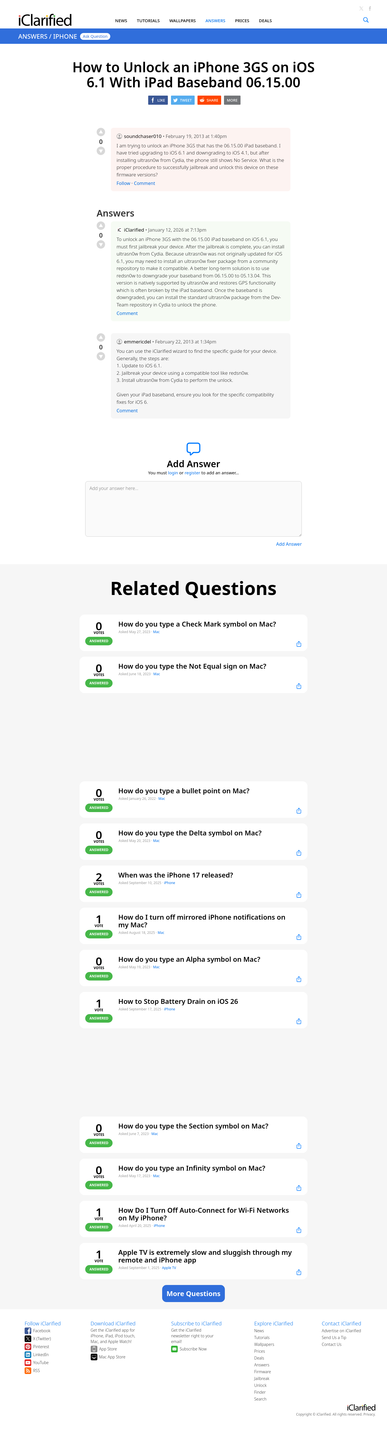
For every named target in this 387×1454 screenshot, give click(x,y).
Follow (123, 183)
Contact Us (331, 1344)
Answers (261, 1364)
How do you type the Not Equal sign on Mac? (192, 666)
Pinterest (41, 1346)
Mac (156, 631)
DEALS (265, 20)
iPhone (169, 882)
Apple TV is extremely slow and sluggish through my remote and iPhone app (205, 1255)
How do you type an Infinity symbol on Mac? (191, 1168)
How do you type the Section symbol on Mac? (193, 1125)
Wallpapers (264, 1344)
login (173, 472)
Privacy (369, 1414)
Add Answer (289, 544)
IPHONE (65, 36)
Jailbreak (261, 1378)
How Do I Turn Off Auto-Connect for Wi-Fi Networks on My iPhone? (203, 1213)
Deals (259, 1358)
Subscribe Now (193, 1349)
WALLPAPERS (182, 20)
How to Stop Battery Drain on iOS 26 (178, 1001)
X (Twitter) (42, 1338)
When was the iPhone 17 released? (175, 875)
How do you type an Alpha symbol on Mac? (189, 959)
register (192, 472)
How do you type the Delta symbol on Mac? (190, 832)
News (259, 1330)
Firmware (262, 1371)
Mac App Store (112, 1357)
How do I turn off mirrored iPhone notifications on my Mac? (201, 920)
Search (260, 1399)
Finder (260, 1392)
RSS (36, 1370)
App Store (108, 1349)
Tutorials (262, 1337)
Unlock (260, 1385)
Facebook (41, 1330)
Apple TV (169, 1267)
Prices (259, 1351)
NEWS (121, 20)
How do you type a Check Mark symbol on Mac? (197, 624)
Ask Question (95, 36)
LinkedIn (41, 1354)
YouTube (41, 1362)
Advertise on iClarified (341, 1330)
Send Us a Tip (334, 1337)
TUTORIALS (148, 20)
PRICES (242, 20)
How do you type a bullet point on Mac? (183, 790)
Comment (144, 183)
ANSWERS (215, 20)
